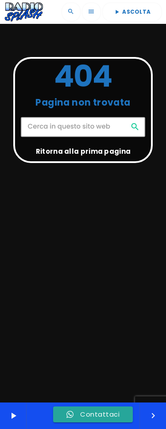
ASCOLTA (132, 11)
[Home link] (23, 12)
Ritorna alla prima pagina (83, 151)
